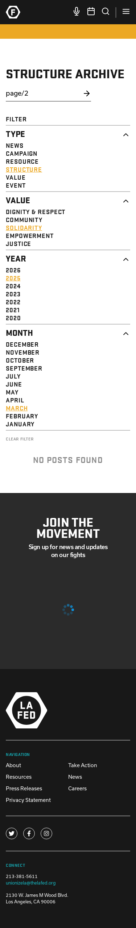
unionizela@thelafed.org (31, 882)
